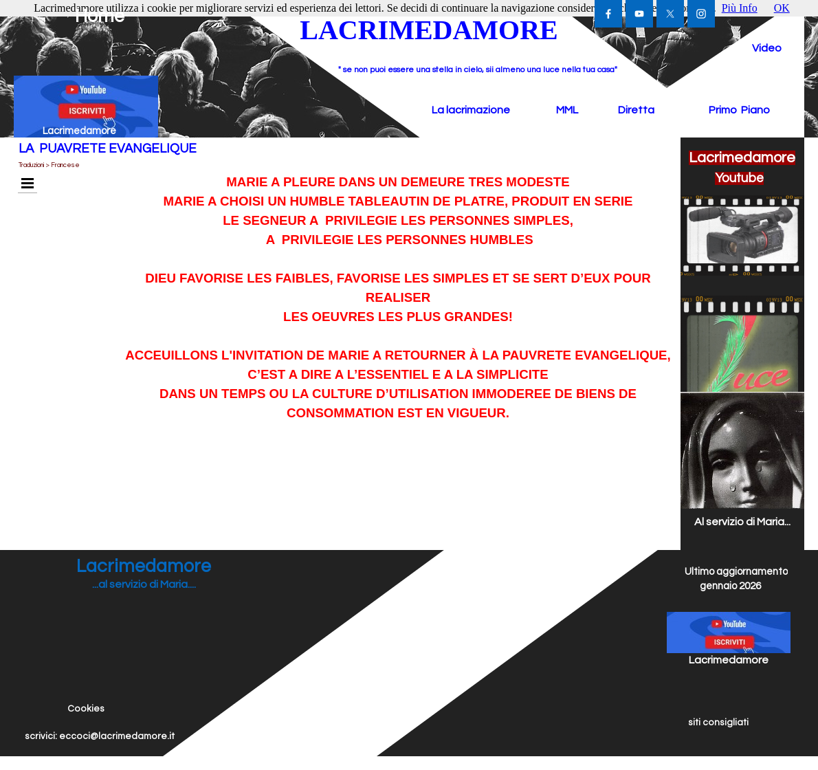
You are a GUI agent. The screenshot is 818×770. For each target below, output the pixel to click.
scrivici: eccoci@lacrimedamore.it (100, 736)
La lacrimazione (471, 110)
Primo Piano (739, 110)
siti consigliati (718, 722)
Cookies (85, 709)
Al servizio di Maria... (742, 521)
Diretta (636, 110)
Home (99, 16)
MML (567, 110)
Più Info (740, 8)
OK (782, 8)
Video (767, 48)
